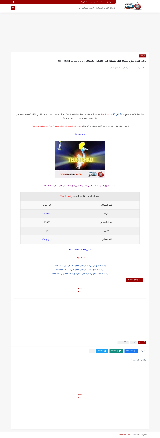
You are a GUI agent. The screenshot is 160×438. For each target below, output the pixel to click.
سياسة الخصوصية (97, 2)
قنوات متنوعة (123, 342)
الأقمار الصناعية (88, 8)
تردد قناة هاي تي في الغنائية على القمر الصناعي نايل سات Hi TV (80, 266)
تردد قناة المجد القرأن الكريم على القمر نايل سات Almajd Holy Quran (80, 274)
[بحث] (13, 8)
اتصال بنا (84, 2)
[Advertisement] (80, 32)
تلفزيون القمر (124, 434)
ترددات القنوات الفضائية (105, 8)
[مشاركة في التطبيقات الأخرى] (92, 351)
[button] (131, 351)
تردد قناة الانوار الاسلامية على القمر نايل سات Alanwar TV (80, 270)
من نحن (109, 2)
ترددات (142, 56)
